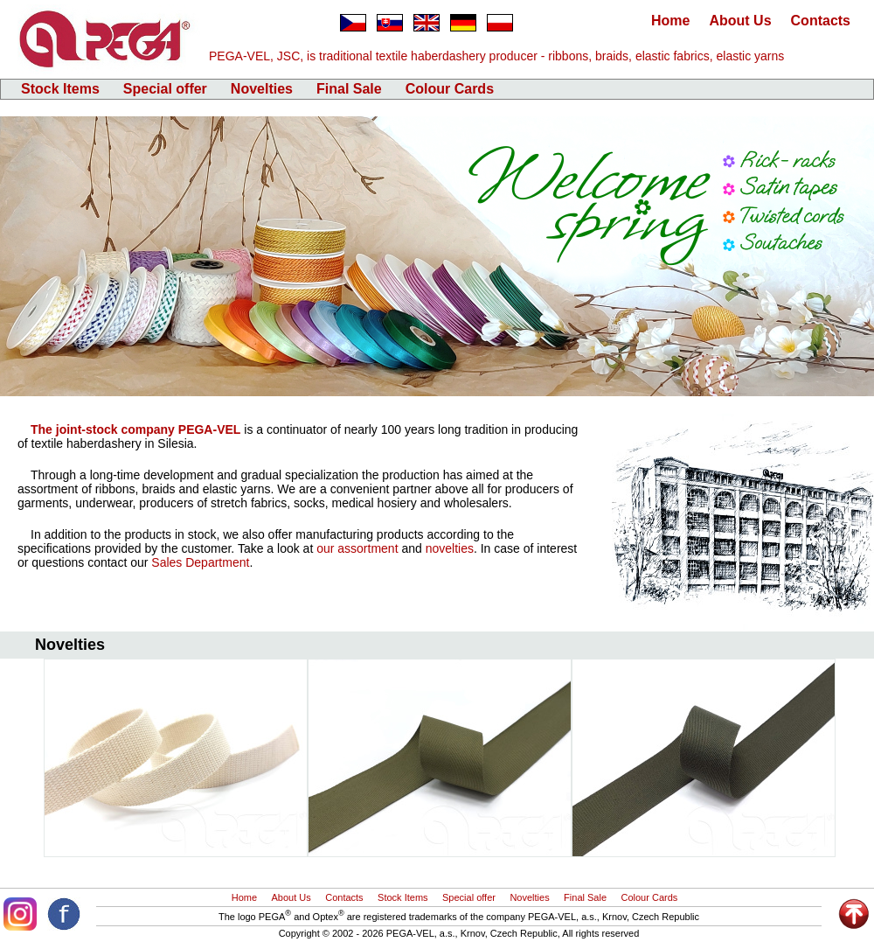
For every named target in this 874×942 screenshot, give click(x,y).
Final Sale (349, 88)
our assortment (357, 548)
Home (670, 20)
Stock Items (60, 88)
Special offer (165, 88)
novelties (450, 548)
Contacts (820, 20)
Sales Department (200, 562)
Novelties (262, 88)
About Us (740, 20)
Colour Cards (450, 88)
